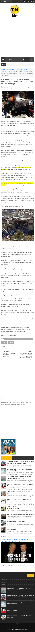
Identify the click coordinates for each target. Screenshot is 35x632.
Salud (25, 69)
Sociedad (11, 71)
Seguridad (4, 71)
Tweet (3, 342)
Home (3, 69)
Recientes (17, 458)
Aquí (26, 629)
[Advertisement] (17, 37)
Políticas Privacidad (15, 629)
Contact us (31, 575)
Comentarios (29, 458)
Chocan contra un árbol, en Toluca (16, 521)
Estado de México (10, 69)
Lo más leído (6, 458)
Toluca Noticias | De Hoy (19, 627)
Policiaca (19, 69)
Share (11, 342)
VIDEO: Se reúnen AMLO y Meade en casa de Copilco (20, 514)
